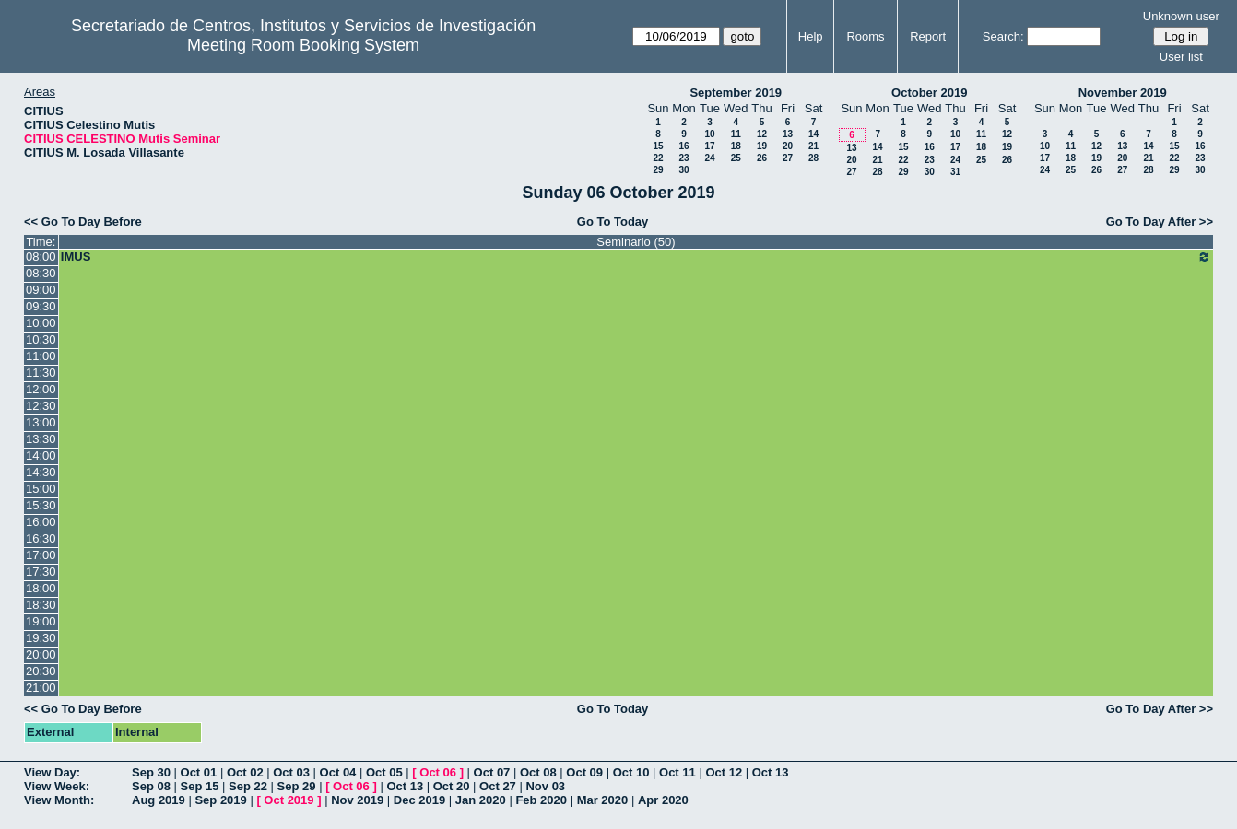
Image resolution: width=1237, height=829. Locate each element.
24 (709, 158)
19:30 (41, 638)
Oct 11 (677, 772)
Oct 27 (497, 786)
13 (788, 134)
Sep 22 (248, 786)
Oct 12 (723, 772)
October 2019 (929, 92)
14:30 (41, 472)
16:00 (41, 522)
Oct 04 (338, 772)
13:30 (41, 439)
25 (736, 158)
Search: (1003, 36)
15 (658, 146)
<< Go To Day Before (83, 221)
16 (683, 146)
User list (1181, 57)
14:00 (41, 455)
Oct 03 (291, 772)
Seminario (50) (635, 242)
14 (813, 134)
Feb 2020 (541, 800)
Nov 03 (545, 786)
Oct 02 (245, 772)
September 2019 (735, 92)
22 (658, 158)
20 (788, 146)
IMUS (636, 257)
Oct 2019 (288, 800)
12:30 (41, 406)
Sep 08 (151, 786)
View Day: (52, 772)
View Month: (59, 800)
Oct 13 (770, 772)
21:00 (41, 688)
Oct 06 (437, 772)
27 (788, 158)
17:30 (41, 571)
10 (709, 134)
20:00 (41, 654)
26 (762, 158)
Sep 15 (200, 786)
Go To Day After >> (1159, 221)
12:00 (41, 389)
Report (928, 36)
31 (955, 172)
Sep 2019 (220, 800)
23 (683, 158)
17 (709, 146)
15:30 (41, 505)
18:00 (41, 588)
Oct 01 (199, 772)
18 (736, 146)
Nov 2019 (357, 800)
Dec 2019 (419, 800)
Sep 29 (296, 786)
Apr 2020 (663, 800)
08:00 (41, 256)
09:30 (41, 306)
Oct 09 (584, 772)
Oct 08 (538, 772)
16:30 (41, 538)
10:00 (41, 323)
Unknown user (1181, 16)
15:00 (41, 489)
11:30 (41, 372)
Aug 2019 (158, 800)
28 (813, 158)
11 (736, 134)
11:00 (41, 356)
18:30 (41, 605)
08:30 (41, 273)
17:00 (41, 555)
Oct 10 (631, 772)
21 (813, 146)
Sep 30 (151, 772)
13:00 (41, 422)
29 (658, 170)
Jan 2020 (480, 800)
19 (762, 146)
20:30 (41, 671)
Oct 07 (492, 772)
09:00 (41, 290)
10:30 (41, 339)
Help (810, 36)
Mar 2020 (603, 800)
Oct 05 (384, 772)
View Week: (56, 786)
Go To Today (613, 221)
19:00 (41, 621)
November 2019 (1122, 92)
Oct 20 (451, 786)
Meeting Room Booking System (303, 45)
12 (762, 134)
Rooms (865, 36)
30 (683, 170)
